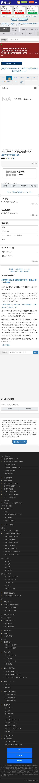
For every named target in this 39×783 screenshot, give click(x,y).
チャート (9, 81)
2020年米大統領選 (10, 697)
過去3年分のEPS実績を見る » (11, 155)
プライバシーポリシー (12, 741)
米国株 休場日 (9, 626)
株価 (3, 77)
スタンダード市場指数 (11, 494)
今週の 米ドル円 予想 (11, 542)
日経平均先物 (8, 489)
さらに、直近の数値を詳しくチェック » (19, 192)
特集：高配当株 (9, 668)
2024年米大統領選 (10, 694)
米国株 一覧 (8, 623)
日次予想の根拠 (10, 464)
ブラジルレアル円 (10, 580)
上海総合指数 (8, 636)
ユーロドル (8, 570)
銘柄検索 (24, 29)
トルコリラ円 (9, 583)
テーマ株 (14, 19)
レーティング (11, 16)
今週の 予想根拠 (10, 545)
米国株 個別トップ (10, 620)
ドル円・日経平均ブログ (12, 596)
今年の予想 (8, 480)
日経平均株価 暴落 (11, 645)
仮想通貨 (7, 705)
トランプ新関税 (23, 19)
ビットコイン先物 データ (13, 729)
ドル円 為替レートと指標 (12, 533)
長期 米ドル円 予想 (11, 548)
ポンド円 (7, 567)
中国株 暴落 (8, 664)
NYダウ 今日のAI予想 (11, 604)
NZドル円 (8, 586)
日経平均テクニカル (11, 483)
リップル (7, 711)
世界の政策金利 (9, 593)
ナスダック (8, 630)
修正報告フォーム (19, 442)
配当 (4, 33)
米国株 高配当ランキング (13, 674)
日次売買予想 (9, 473)
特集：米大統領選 (10, 691)
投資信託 (7, 687)
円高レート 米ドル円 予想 (13, 551)
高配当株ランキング (14, 29)
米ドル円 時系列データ (12, 554)
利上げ (3, 81)
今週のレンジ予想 (10, 607)
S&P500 (7, 633)
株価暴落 (7, 642)
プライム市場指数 (10, 492)
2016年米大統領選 (10, 700)
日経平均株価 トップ (11, 459)
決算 (22, 33)
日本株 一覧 (8, 517)
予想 (9, 78)
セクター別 (13, 33)
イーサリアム (9, 714)
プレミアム (24, 2)
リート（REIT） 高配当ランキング (16, 677)
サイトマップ (8, 736)
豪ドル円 (7, 561)
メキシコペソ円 (10, 589)
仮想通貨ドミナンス (11, 726)
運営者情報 (8, 738)
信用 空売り (22, 82)
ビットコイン (9, 708)
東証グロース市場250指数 (13, 503)
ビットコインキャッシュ (12, 720)
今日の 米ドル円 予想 (11, 536)
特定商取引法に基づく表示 (13, 744)
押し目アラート (34, 29)
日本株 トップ (9, 508)
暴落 (30, 33)
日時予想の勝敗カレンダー (13, 467)
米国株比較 (27, 16)
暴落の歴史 (8, 652)
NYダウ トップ (9, 602)
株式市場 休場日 (10, 520)
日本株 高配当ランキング (13, 671)
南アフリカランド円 (11, 577)
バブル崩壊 (8, 658)
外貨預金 (7, 684)
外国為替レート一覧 (11, 531)
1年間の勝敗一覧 (10, 470)
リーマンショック (10, 655)
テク (15, 81)
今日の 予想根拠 (10, 539)
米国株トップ (5, 29)
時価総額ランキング (11, 723)
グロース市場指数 (10, 497)
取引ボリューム (10, 731)
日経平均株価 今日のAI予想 (13, 461)
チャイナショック (10, 661)
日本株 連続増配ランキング (13, 514)
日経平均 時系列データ (12, 486)
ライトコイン (9, 717)
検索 (35, 352)
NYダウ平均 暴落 (10, 648)
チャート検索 (8, 525)
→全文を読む (5, 345)
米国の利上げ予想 (10, 610)
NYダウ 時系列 (9, 615)
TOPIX (6, 500)
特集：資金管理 (9, 681)
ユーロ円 (7, 564)
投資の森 (6, 2)
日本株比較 (19, 16)
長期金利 (34, 16)
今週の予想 (8, 478)
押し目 (31, 2)
